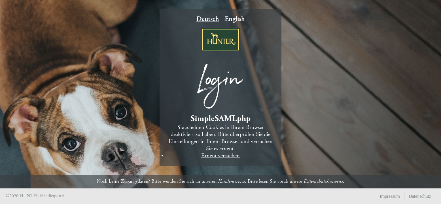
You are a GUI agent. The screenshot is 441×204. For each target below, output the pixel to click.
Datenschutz (420, 196)
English (235, 19)
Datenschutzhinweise (323, 181)
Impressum (390, 196)
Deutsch (207, 19)
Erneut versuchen (220, 156)
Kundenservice (231, 181)
